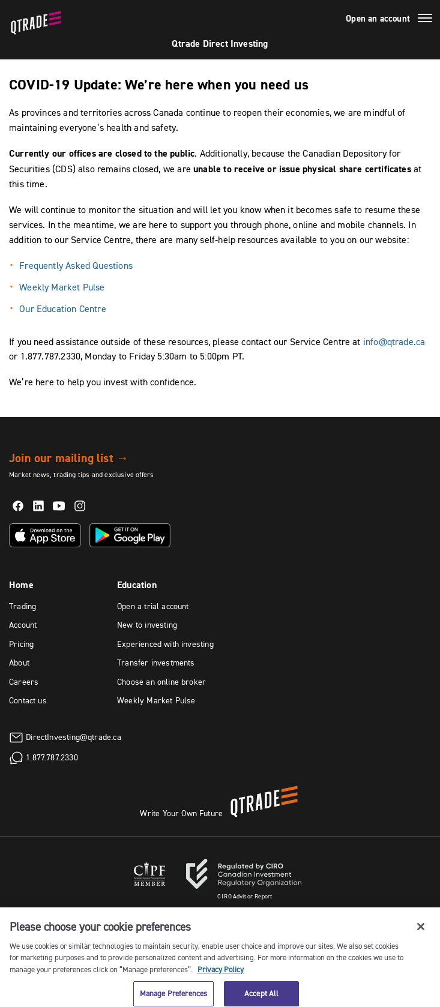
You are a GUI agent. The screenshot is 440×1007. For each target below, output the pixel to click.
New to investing (147, 624)
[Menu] (425, 20)
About (19, 662)
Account (23, 624)
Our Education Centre (62, 308)
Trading (22, 606)
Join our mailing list (68, 458)
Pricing (21, 644)
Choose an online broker (161, 681)
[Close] (421, 931)
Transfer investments (156, 662)
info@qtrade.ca (394, 341)
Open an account (378, 19)
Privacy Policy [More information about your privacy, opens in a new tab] (220, 974)
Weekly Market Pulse (63, 287)
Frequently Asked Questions (76, 265)
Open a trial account (153, 606)
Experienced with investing (165, 644)
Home (21, 585)
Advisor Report (245, 896)
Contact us (28, 700)
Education (137, 585)
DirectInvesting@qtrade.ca (73, 736)
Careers (23, 681)
